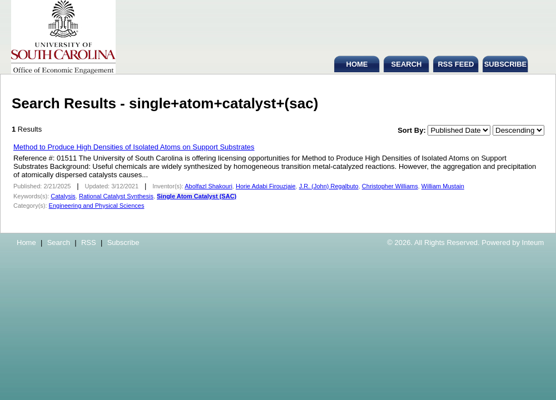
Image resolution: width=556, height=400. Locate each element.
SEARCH (406, 64)
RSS (88, 242)
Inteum (533, 242)
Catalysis (63, 196)
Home (26, 242)
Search (58, 242)
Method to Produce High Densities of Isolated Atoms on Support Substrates (134, 147)
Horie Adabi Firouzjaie (266, 186)
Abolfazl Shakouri (208, 186)
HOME (357, 64)
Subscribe (123, 242)
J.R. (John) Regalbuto (329, 186)
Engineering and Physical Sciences (97, 205)
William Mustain (442, 186)
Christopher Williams (390, 186)
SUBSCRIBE (505, 64)
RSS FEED (456, 64)
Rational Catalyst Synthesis (116, 196)
